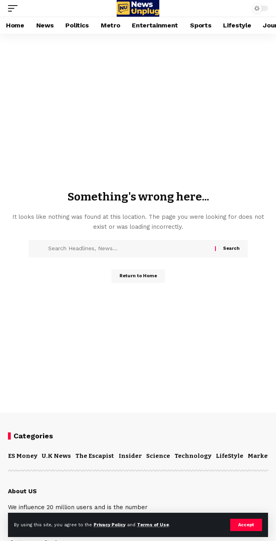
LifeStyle (229, 455)
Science (158, 455)
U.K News (56, 455)
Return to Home (138, 275)
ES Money (22, 455)
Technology (192, 455)
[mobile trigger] (15, 8)
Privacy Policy (109, 524)
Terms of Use (153, 524)
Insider (130, 455)
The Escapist (94, 455)
